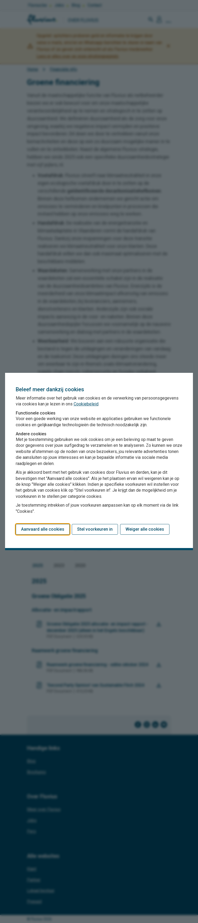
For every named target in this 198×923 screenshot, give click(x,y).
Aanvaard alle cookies (42, 529)
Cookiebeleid (86, 403)
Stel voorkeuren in (95, 529)
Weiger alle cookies (144, 529)
